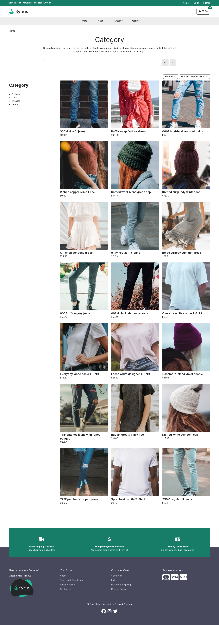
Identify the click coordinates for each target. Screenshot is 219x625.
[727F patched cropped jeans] (84, 477)
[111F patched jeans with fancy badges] (84, 414)
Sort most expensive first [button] (194, 76)
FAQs (113, 580)
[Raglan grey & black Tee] (135, 412)
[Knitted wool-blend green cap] (135, 169)
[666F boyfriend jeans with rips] (186, 109)
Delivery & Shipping (121, 584)
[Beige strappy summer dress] (186, 230)
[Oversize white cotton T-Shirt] (186, 291)
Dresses (118, 20)
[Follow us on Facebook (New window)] (103, 611)
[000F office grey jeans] (84, 291)
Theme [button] (186, 2)
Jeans (15, 104)
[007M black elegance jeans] (135, 291)
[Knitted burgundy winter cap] (186, 169)
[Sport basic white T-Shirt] (135, 477)
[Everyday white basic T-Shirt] (84, 351)
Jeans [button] (136, 20)
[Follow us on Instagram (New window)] (109, 611)
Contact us (65, 589)
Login (196, 2)
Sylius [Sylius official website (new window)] (118, 604)
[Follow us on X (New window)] (115, 611)
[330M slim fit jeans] (84, 109)
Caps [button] (101, 20)
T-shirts (16, 94)
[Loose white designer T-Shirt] (135, 351)
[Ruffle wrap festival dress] (135, 109)
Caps (14, 97)
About (63, 575)
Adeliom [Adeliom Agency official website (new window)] (128, 604)
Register (206, 2)
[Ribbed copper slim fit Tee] (84, 169)
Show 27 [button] (170, 76)
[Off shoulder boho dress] (84, 230)
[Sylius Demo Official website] (18, 11)
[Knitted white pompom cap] (186, 412)
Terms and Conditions (71, 580)
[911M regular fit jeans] (135, 230)
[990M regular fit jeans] (186, 477)
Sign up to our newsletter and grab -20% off (30, 3)
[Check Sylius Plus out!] (33, 585)
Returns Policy (118, 589)
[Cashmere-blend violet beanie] (186, 351)
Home (12, 30)
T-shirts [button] (84, 20)
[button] (203, 11)
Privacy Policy (67, 584)
